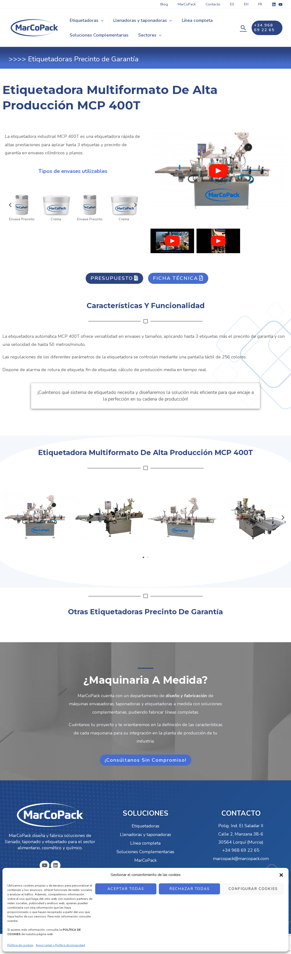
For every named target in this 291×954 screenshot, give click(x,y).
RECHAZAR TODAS (189, 888)
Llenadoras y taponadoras (145, 835)
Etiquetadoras (145, 827)
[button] (281, 875)
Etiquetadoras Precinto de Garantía (83, 59)
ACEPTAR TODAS (125, 888)
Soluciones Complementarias (145, 852)
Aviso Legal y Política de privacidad (60, 945)
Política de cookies (20, 945)
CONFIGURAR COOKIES (253, 888)
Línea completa (145, 844)
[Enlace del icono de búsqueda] (242, 27)
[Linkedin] (274, 4)
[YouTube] (280, 4)
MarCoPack (145, 861)
